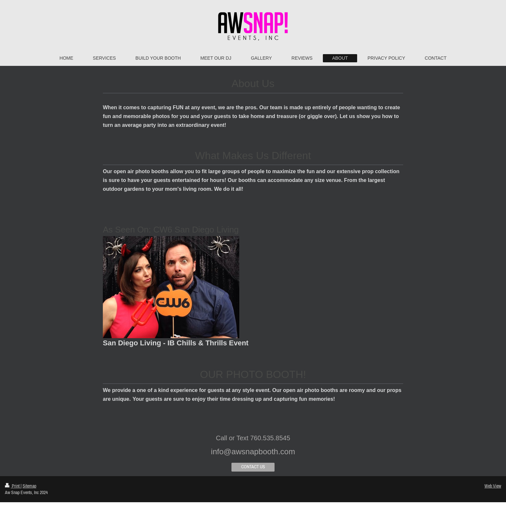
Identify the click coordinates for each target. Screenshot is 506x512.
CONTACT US (253, 466)
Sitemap (29, 486)
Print (13, 486)
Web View (492, 486)
